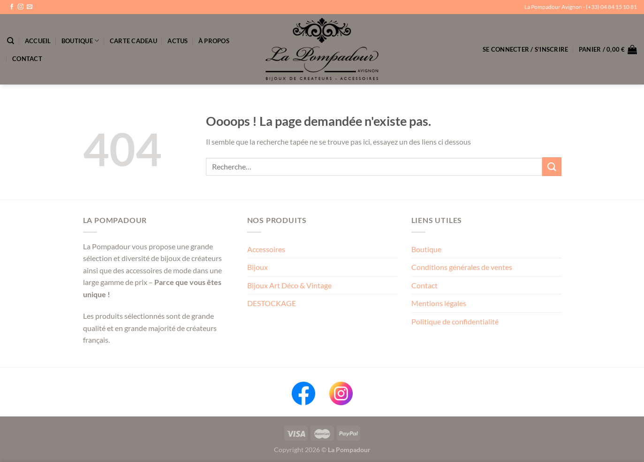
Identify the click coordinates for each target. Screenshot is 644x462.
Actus (177, 41)
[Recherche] (10, 41)
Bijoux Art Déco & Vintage (289, 285)
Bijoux (257, 266)
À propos (213, 41)
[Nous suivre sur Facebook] (12, 7)
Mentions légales (438, 303)
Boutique (80, 40)
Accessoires (266, 249)
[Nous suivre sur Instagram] (20, 7)
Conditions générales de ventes (461, 266)
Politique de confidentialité (455, 321)
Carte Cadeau (133, 41)
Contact (27, 58)
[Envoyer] (551, 166)
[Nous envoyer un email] (29, 7)
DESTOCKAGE (271, 303)
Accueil (38, 41)
